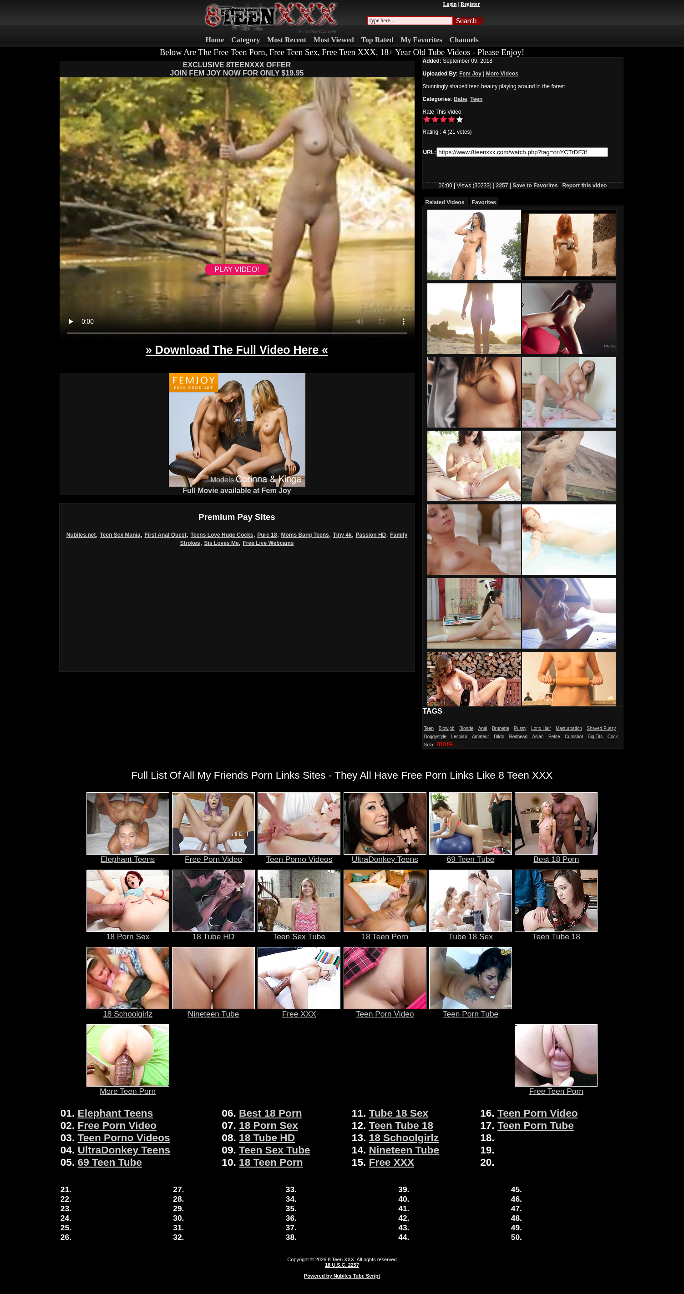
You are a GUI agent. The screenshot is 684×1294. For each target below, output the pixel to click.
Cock (613, 736)
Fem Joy (470, 73)
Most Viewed (334, 40)
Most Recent (286, 40)
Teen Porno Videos (299, 855)
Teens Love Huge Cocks (222, 535)
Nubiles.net (81, 535)
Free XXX (299, 1010)
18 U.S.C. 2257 (342, 1265)
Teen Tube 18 (556, 933)
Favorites (484, 202)
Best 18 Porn (556, 855)
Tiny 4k (342, 535)
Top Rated (377, 40)
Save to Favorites (534, 185)
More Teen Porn (127, 1087)
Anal (482, 728)
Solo (428, 744)
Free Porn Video (213, 855)
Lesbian (459, 736)
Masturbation (569, 728)
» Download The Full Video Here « (237, 349)
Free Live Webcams (268, 543)
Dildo (499, 736)
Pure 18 (267, 535)
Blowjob (447, 728)
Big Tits (595, 736)
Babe (460, 99)
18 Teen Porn (385, 933)
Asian (537, 736)
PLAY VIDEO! (236, 269)
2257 (502, 185)
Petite (554, 736)
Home (214, 40)
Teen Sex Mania (120, 535)
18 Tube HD (213, 933)
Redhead (518, 736)
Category (245, 40)
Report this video (584, 185)
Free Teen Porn (556, 1087)
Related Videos (445, 202)
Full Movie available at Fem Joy (237, 487)
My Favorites (421, 40)
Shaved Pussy (601, 728)
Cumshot (574, 736)
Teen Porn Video (385, 1010)
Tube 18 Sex (470, 933)
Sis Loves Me (221, 543)
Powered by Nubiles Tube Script (342, 1276)
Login (449, 4)
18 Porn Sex (127, 933)
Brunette (500, 728)
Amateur (480, 736)
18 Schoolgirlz (127, 1010)
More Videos (502, 73)
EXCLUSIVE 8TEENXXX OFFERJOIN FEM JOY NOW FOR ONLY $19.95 (237, 69)
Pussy (520, 728)
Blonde (466, 728)
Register (470, 4)
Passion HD (371, 535)
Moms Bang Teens (305, 535)
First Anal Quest (165, 535)
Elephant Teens (127, 855)
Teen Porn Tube (470, 1010)
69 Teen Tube (470, 855)
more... (447, 744)
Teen (476, 99)
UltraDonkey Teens (385, 855)
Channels (464, 40)
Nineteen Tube (213, 1010)
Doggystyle (435, 736)
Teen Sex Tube (299, 933)
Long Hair (541, 728)
